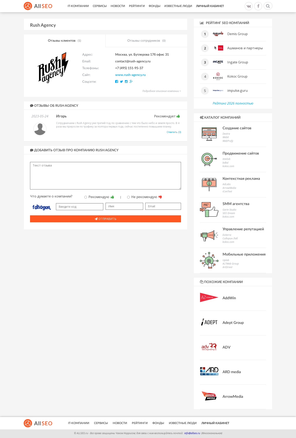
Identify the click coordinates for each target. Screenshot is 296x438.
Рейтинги (137, 6)
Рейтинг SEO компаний (224, 23)
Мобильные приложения (244, 254)
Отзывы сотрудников (146, 41)
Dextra (226, 133)
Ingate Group (237, 62)
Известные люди (178, 6)
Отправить (105, 219)
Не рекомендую (144, 197)
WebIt (226, 137)
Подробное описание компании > (161, 91)
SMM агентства (236, 204)
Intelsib (226, 159)
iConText (227, 191)
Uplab (226, 260)
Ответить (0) (174, 132)
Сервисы (100, 6)
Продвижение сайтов (241, 153)
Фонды (154, 6)
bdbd (225, 162)
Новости (118, 6)
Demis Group (237, 34)
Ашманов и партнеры (245, 48)
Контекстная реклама (241, 179)
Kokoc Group (237, 76)
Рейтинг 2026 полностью (233, 103)
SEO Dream (229, 213)
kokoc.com (228, 166)
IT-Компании (78, 6)
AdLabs (227, 184)
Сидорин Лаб (230, 238)
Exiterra (227, 235)
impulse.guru (237, 90)
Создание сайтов (237, 128)
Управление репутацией (243, 229)
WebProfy (228, 141)
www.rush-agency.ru (130, 75)
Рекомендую (99, 197)
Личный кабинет (210, 6)
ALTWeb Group (231, 263)
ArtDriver (228, 267)
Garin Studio (229, 209)
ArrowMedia (229, 188)
